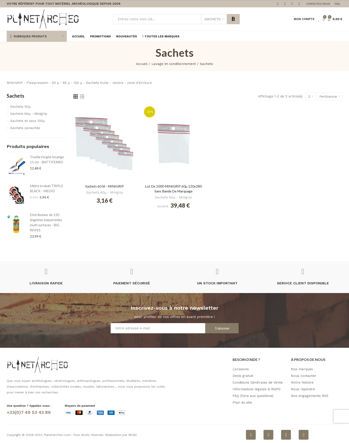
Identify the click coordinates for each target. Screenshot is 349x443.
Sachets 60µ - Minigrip (104, 192)
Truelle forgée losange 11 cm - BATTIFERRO (47, 159)
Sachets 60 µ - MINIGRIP (104, 186)
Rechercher (233, 19)
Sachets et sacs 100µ (27, 121)
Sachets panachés (25, 128)
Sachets (213, 19)
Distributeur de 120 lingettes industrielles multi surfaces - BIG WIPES (46, 222)
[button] (318, 3)
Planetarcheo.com (57, 435)
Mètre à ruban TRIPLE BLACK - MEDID (46, 188)
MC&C (132, 435)
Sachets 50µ (20, 107)
